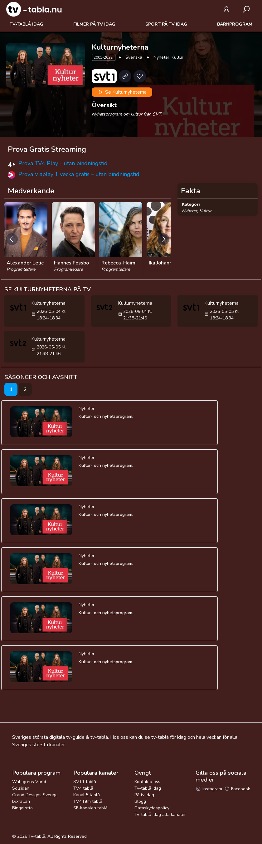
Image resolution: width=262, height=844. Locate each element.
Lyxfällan (21, 801)
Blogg (140, 801)
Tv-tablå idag (26, 24)
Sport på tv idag (166, 24)
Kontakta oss (147, 782)
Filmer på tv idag (94, 24)
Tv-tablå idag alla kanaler (160, 814)
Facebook (237, 789)
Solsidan (20, 788)
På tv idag (144, 795)
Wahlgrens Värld (29, 782)
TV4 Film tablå (87, 801)
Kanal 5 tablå (86, 795)
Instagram (209, 789)
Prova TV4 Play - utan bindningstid (63, 163)
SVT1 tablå (84, 782)
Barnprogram (234, 24)
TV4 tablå (83, 788)
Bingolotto (22, 808)
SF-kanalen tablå (90, 808)
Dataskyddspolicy (151, 808)
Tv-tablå (36, 836)
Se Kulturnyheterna (122, 92)
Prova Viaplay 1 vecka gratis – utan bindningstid (78, 174)
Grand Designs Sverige (35, 795)
